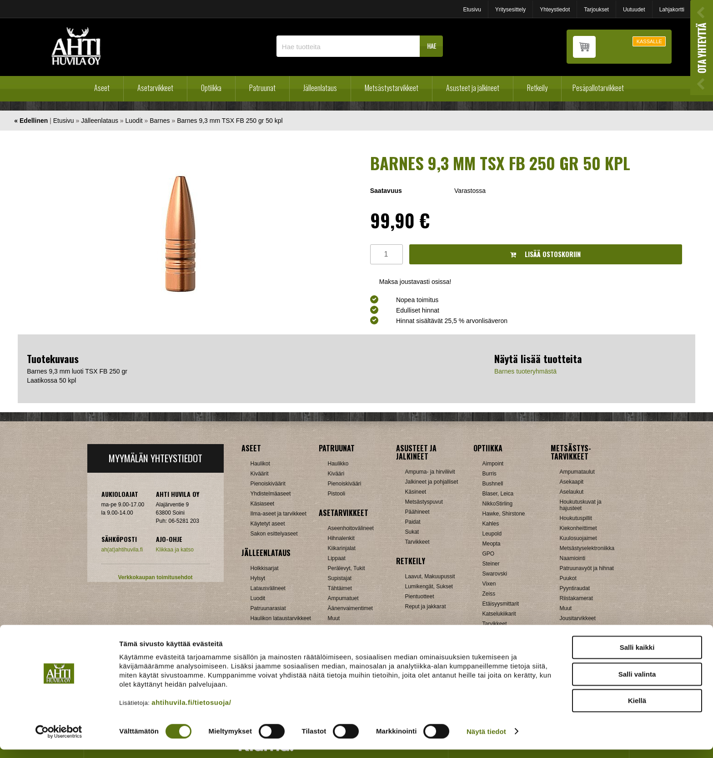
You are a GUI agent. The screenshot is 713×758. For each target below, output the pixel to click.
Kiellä (637, 709)
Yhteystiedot (555, 9)
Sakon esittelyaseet (274, 534)
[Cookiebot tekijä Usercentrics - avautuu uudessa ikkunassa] (59, 740)
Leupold (492, 534)
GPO (488, 554)
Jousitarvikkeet (578, 618)
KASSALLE (649, 41)
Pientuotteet (419, 596)
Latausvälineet (268, 588)
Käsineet (416, 492)
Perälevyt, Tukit (346, 568)
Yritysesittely (510, 9)
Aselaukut (572, 492)
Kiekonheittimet (578, 528)
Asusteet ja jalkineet (472, 87)
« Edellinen (31, 120)
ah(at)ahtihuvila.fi (122, 549)
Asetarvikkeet (155, 87)
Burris (489, 473)
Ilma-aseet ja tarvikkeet (278, 513)
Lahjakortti (671, 9)
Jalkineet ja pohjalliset (431, 482)
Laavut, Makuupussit (430, 576)
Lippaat (337, 558)
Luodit (134, 120)
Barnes (160, 120)
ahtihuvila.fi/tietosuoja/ (191, 711)
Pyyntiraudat (575, 588)
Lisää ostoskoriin (545, 254)
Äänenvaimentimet (350, 608)
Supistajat (340, 578)
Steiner (491, 564)
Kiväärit (260, 473)
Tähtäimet (340, 588)
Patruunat (262, 87)
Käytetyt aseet (268, 523)
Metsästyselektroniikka (587, 548)
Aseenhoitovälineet (351, 528)
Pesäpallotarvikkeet (598, 87)
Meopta (491, 544)
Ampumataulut (577, 472)
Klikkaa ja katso (175, 549)
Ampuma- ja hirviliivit (430, 472)
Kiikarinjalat (342, 548)
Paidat (413, 522)
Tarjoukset (596, 9)
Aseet (102, 87)
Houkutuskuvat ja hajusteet (581, 505)
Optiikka (211, 87)
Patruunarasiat (268, 608)
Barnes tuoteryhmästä (525, 371)
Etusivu (472, 9)
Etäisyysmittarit (500, 604)
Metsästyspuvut (424, 502)
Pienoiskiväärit (268, 483)
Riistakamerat (576, 598)
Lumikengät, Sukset (429, 586)
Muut (334, 618)
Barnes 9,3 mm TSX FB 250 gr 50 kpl (229, 120)
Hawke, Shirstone (503, 513)
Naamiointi (573, 558)
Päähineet (417, 512)
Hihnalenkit (341, 538)
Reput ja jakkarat (425, 606)
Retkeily (537, 87)
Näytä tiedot (486, 740)
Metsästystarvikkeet (391, 87)
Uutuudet (634, 9)
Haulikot (260, 463)
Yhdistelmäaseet (271, 493)
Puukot (568, 578)
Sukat (412, 532)
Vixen (489, 584)
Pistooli (337, 493)
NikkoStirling (497, 503)
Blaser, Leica (498, 493)
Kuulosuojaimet (578, 538)
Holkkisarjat (265, 568)
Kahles (490, 523)
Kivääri (336, 473)
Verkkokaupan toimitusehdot (155, 577)
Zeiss (489, 594)
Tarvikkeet (417, 542)
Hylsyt (258, 578)
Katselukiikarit (499, 614)
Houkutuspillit (576, 518)
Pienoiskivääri (345, 483)
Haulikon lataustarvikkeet (281, 618)
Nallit (257, 628)
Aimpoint (493, 463)
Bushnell (492, 483)
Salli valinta (637, 683)
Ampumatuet (343, 598)
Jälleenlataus (320, 87)
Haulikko (338, 463)
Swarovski (494, 574)
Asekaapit (572, 482)
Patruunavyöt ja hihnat (587, 568)
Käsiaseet (263, 503)
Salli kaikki (637, 656)
